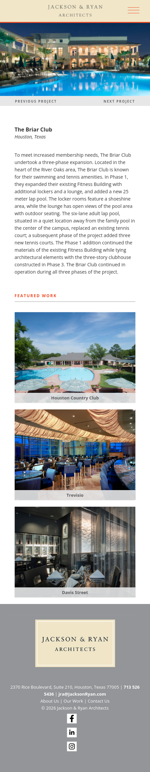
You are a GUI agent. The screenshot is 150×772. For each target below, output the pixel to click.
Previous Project (36, 101)
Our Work (73, 701)
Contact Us (99, 701)
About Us (50, 701)
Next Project (119, 101)
